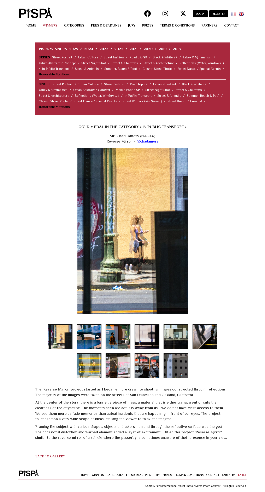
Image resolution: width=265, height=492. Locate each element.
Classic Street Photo (157, 69)
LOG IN (200, 13)
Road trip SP (138, 57)
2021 (133, 49)
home (31, 25)
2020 (148, 49)
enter (242, 474)
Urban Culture (88, 57)
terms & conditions (177, 25)
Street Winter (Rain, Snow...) (142, 101)
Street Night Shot (93, 63)
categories (74, 25)
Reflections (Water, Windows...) (201, 63)
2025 (73, 49)
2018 (177, 49)
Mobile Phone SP (128, 90)
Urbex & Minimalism (197, 57)
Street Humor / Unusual (184, 101)
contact (231, 25)
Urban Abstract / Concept (57, 63)
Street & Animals (87, 69)
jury (131, 25)
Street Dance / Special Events (199, 69)
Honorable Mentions (54, 74)
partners (209, 25)
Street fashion (114, 57)
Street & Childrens (125, 63)
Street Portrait (62, 57)
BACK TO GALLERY (50, 456)
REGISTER (218, 13)
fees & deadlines (106, 25)
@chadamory (148, 141)
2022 (118, 49)
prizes (147, 25)
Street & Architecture (158, 63)
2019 (163, 49)
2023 (103, 49)
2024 (88, 49)
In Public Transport (55, 69)
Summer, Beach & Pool (120, 69)
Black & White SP (165, 57)
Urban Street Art (164, 84)
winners (50, 25)
